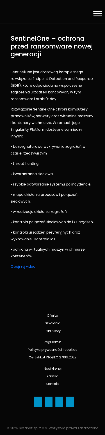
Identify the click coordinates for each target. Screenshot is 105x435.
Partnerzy (53, 330)
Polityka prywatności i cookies (52, 349)
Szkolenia (52, 323)
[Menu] (96, 14)
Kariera (52, 376)
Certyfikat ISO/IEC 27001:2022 (52, 357)
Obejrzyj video (23, 266)
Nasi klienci (53, 368)
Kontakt (52, 383)
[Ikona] (38, 402)
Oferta (52, 315)
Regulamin (52, 342)
